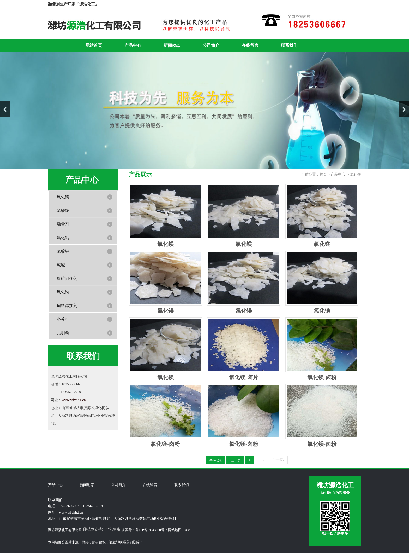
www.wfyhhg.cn (74, 400)
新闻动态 (172, 45)
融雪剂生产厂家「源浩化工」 (73, 4)
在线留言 (250, 45)
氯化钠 (63, 292)
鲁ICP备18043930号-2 (151, 530)
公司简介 (211, 45)
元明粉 (63, 333)
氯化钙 (63, 237)
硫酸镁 (63, 210)
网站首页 (93, 45)
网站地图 (175, 530)
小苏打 (63, 319)
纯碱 (61, 265)
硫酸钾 (63, 251)
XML (188, 530)
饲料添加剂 (67, 305)
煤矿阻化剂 (67, 278)
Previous (5, 109)
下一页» (278, 460)
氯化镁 (63, 197)
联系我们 (289, 45)
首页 (324, 174)
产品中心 (132, 45)
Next (404, 109)
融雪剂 (63, 224)
